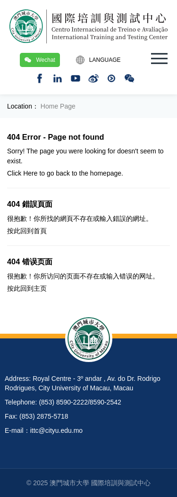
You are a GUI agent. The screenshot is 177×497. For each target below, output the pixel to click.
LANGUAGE (98, 60)
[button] (159, 58)
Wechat (40, 60)
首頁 (40, 231)
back (63, 173)
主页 (40, 288)
